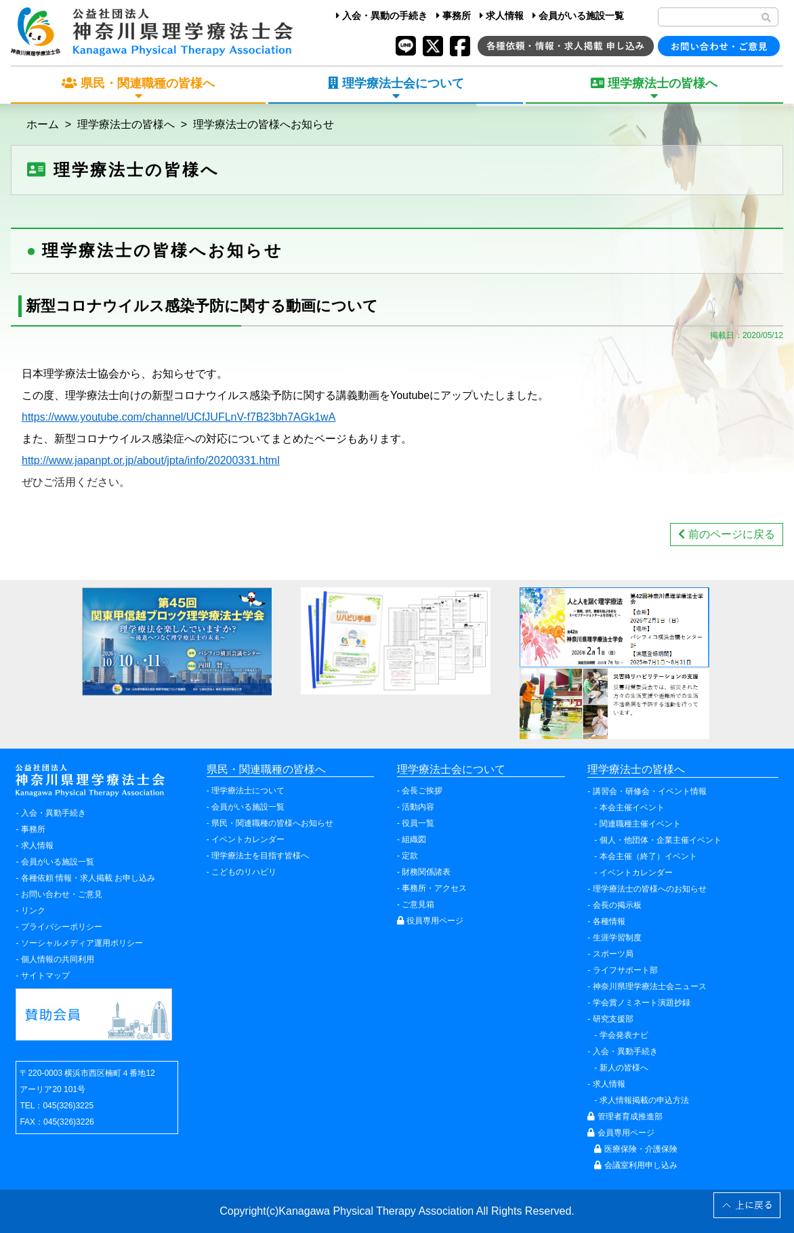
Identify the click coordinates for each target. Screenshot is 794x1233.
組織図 (414, 839)
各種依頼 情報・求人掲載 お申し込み (88, 878)
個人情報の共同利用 (57, 959)
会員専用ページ (620, 1132)
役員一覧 (418, 823)
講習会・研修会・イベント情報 (650, 791)
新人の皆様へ (624, 1067)
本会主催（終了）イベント (648, 856)
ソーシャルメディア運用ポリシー (82, 943)
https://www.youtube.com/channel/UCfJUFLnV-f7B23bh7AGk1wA (178, 417)
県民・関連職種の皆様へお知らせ (272, 823)
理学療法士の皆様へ (126, 124)
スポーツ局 (613, 954)
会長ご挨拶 (422, 790)
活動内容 (418, 807)
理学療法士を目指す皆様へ (260, 855)
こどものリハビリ (243, 872)
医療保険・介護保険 (635, 1149)
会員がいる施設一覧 (578, 15)
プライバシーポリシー (61, 927)
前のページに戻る (726, 534)
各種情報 (609, 921)
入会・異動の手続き (381, 15)
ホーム (42, 124)
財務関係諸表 (426, 872)
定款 (410, 855)
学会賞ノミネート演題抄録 (641, 1002)
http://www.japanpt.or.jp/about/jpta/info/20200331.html (151, 460)
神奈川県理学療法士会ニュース (650, 986)
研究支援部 (613, 1019)
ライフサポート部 (625, 970)
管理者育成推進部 (624, 1116)
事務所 (453, 15)
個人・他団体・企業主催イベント (661, 840)
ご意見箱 (418, 904)
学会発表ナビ (624, 1035)
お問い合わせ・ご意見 (61, 894)
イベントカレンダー (248, 839)
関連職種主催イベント (640, 824)
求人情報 (502, 15)
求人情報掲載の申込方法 (644, 1100)
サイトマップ (45, 975)
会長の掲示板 (617, 905)
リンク (33, 910)
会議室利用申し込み (635, 1165)
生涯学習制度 (617, 937)
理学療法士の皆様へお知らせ (263, 124)
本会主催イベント (632, 807)
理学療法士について (248, 790)
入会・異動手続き (53, 813)
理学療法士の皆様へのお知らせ (650, 889)
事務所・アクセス (434, 888)
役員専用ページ (430, 920)
